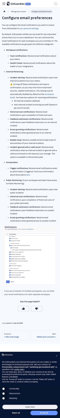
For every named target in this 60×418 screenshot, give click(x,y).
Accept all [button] (44, 413)
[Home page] (4, 11)
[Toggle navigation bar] (4, 4)
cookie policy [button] (19, 369)
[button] (57, 356)
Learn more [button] (30, 407)
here (28, 174)
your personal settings (29, 28)
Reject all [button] (16, 413)
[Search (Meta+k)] (55, 3)
